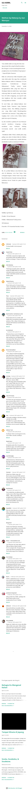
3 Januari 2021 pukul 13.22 (19, 244)
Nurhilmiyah (9, 488)
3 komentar (10, 703)
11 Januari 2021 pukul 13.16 (14, 524)
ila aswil (6, 2)
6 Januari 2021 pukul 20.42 (14, 397)
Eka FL (7, 576)
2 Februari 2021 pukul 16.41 (18, 576)
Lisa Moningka (10, 456)
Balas (8, 248)
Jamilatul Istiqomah (11, 593)
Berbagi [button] (22, 232)
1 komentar (10, 748)
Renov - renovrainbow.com (13, 540)
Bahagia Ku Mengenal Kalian (11, 686)
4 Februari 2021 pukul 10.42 (14, 594)
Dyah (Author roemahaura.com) (14, 314)
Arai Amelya (9, 557)
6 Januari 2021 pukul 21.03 (16, 415)
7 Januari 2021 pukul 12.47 (18, 472)
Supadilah (8, 508)
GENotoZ (8, 606)
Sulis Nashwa (9, 265)
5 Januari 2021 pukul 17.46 (16, 296)
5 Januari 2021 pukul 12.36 (14, 283)
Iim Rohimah (9, 330)
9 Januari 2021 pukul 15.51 (19, 508)
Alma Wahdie (9, 620)
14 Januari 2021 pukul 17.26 (14, 558)
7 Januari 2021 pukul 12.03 (14, 457)
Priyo (7, 296)
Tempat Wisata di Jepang (13, 732)
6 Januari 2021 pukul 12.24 (14, 351)
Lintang (8, 376)
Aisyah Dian (9, 252)
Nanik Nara (9, 441)
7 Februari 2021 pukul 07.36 (14, 622)
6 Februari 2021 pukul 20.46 (19, 606)
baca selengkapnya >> (8, 705)
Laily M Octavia (10, 395)
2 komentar (10, 777)
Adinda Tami (9, 430)
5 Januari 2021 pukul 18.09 (14, 315)
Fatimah (8, 472)
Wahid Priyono (10, 281)
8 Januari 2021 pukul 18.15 (14, 490)
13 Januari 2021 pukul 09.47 (14, 542)
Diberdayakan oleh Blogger (14, 788)
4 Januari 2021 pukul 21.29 (14, 253)
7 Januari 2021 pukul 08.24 (14, 431)
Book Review (8, 232)
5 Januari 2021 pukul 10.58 (14, 266)
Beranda (5, 7)
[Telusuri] (22, 3)
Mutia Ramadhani (11, 350)
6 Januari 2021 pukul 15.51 (18, 376)
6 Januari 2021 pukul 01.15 (14, 332)
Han (7, 415)
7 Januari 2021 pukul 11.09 (14, 443)
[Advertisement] (14, 665)
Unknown (8, 244)
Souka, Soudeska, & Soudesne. (10, 760)
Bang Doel (8, 522)
